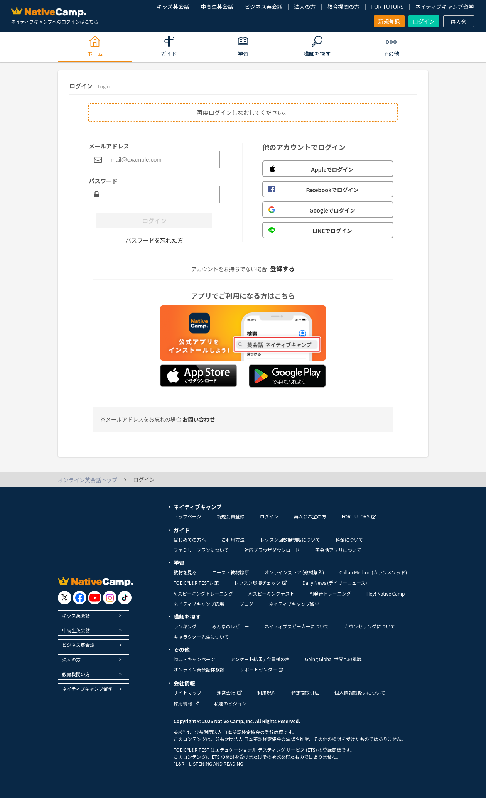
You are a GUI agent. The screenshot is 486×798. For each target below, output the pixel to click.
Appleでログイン (310, 169)
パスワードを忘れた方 (154, 240)
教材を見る (185, 572)
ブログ (246, 604)
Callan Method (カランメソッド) (373, 572)
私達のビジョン (230, 703)
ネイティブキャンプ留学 (444, 6)
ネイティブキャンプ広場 (199, 604)
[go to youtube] (94, 597)
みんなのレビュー (230, 626)
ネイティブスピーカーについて (297, 626)
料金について (349, 539)
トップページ (187, 516)
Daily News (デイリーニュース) (334, 582)
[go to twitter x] (64, 597)
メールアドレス (109, 146)
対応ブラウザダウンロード (272, 550)
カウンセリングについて (369, 626)
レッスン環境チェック (260, 582)
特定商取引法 (305, 692)
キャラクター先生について (201, 636)
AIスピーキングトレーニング (203, 593)
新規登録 (389, 21)
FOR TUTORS (387, 6)
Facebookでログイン (313, 190)
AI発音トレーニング (330, 593)
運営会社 (229, 692)
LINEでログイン (310, 231)
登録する (282, 268)
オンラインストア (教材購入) (294, 572)
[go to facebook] (79, 597)
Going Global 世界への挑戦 (333, 659)
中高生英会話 (217, 6)
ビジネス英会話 (263, 6)
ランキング (185, 626)
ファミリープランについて (201, 550)
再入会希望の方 (310, 516)
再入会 (459, 21)
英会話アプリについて (338, 550)
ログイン (424, 21)
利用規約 (266, 692)
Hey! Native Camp (385, 593)
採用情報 (186, 703)
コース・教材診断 (230, 572)
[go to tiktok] (125, 597)
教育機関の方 (343, 6)
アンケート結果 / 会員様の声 (260, 659)
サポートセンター (262, 669)
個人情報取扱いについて (359, 692)
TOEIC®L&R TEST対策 (196, 582)
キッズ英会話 (173, 6)
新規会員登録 (231, 516)
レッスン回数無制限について (290, 539)
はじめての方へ (190, 539)
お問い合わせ (198, 419)
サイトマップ (187, 692)
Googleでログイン (311, 210)
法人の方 (305, 6)
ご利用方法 (233, 539)
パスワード (103, 181)
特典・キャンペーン (194, 659)
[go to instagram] (109, 597)
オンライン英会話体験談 (199, 669)
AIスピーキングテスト (271, 593)
